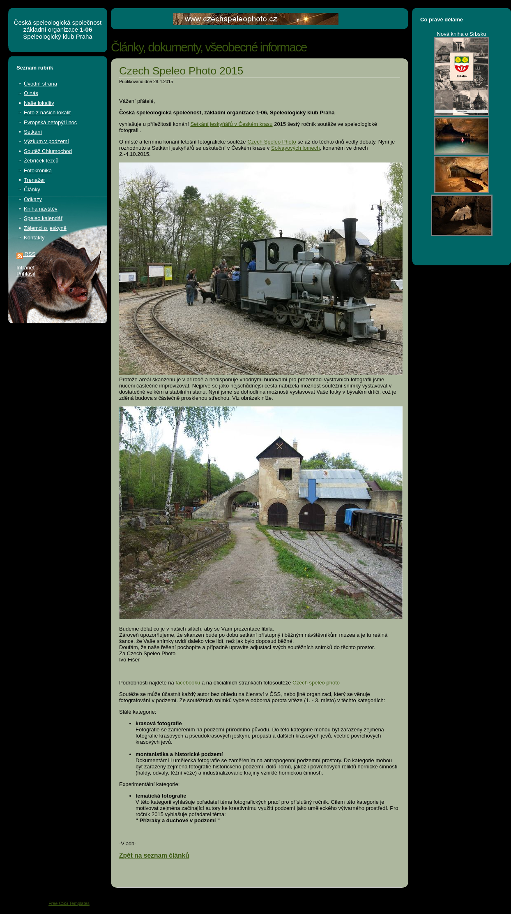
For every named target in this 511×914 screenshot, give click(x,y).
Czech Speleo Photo (271, 142)
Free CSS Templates (69, 903)
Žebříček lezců (41, 161)
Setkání (33, 132)
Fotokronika (38, 170)
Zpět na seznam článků (154, 855)
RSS (25, 254)
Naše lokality (39, 103)
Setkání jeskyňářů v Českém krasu (231, 124)
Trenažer (34, 180)
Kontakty (34, 237)
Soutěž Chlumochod (48, 151)
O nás (31, 93)
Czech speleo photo (316, 683)
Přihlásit (25, 274)
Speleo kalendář (43, 218)
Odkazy (33, 199)
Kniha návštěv (41, 209)
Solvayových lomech (295, 148)
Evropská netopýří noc (50, 122)
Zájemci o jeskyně (45, 228)
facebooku (187, 683)
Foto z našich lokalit (47, 112)
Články (32, 189)
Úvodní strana (40, 84)
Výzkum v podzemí (46, 141)
